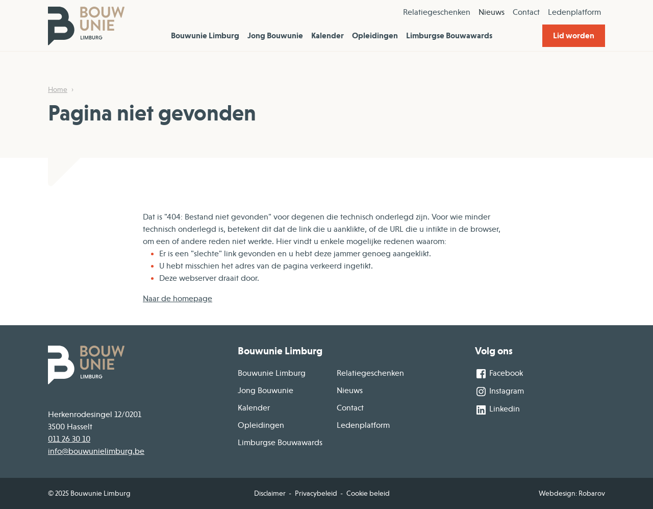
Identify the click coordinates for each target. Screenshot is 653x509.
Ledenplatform (574, 12)
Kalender (327, 35)
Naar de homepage (177, 298)
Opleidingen (375, 35)
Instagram (499, 391)
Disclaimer (270, 493)
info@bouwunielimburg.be (96, 451)
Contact (526, 12)
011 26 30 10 (69, 439)
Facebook (499, 374)
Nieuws (492, 12)
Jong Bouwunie (275, 35)
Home (57, 89)
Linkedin (497, 410)
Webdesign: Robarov (572, 493)
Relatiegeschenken (436, 12)
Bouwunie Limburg (205, 35)
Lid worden (573, 35)
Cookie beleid (368, 493)
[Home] (86, 25)
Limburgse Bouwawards (449, 35)
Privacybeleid (316, 493)
